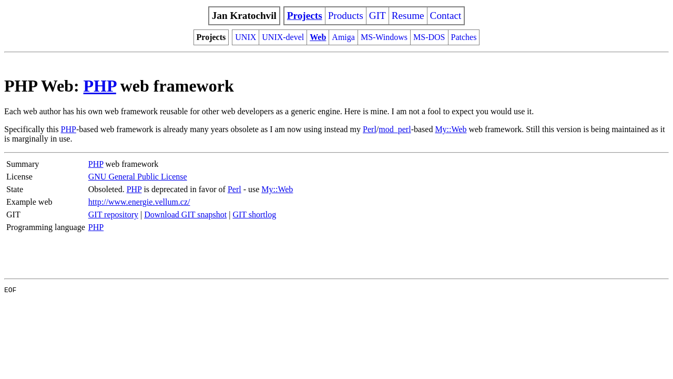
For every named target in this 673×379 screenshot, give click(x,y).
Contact (446, 15)
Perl (369, 129)
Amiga (343, 37)
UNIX (245, 37)
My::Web (450, 129)
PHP (100, 85)
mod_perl (395, 129)
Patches (464, 37)
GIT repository (113, 214)
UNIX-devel (283, 37)
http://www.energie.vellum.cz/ (139, 201)
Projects (304, 15)
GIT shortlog (254, 214)
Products (345, 15)
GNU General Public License (137, 176)
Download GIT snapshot (185, 214)
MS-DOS (429, 37)
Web (318, 37)
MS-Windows (384, 37)
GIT (377, 15)
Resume (408, 15)
